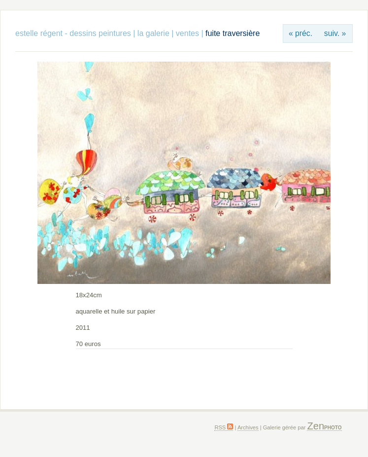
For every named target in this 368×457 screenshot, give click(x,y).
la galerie (154, 33)
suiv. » (335, 33)
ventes (187, 33)
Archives (248, 427)
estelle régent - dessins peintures (73, 33)
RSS (223, 427)
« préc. (300, 33)
